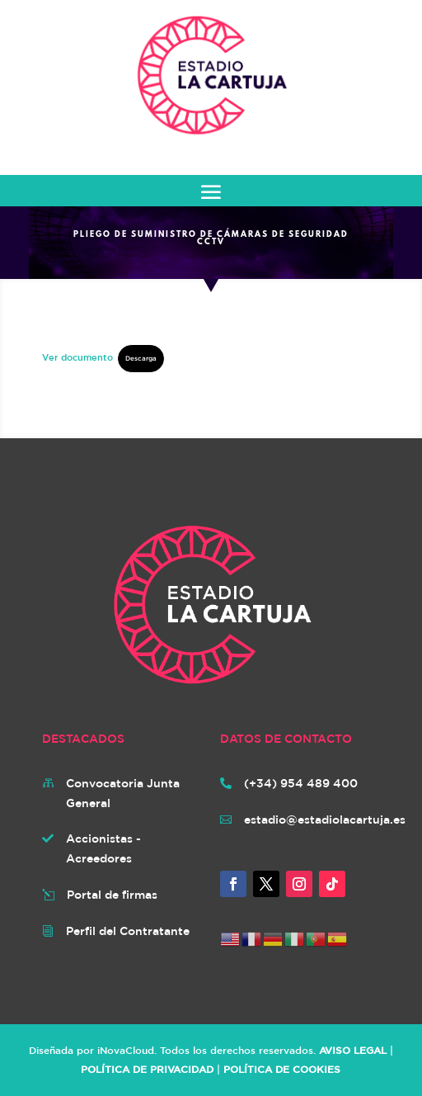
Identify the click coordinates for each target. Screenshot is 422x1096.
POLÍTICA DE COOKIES (281, 1069)
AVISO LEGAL (353, 1050)
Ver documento (77, 357)
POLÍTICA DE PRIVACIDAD (147, 1069)
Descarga (141, 358)
